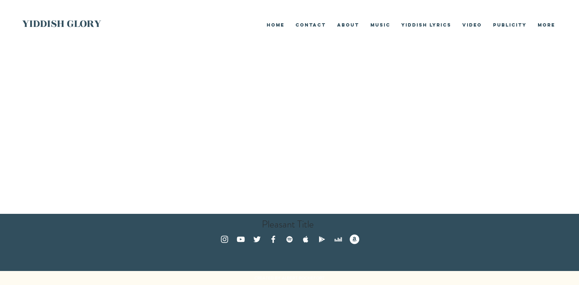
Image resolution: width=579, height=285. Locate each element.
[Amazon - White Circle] (354, 239)
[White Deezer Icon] (338, 239)
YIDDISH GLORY (61, 23)
